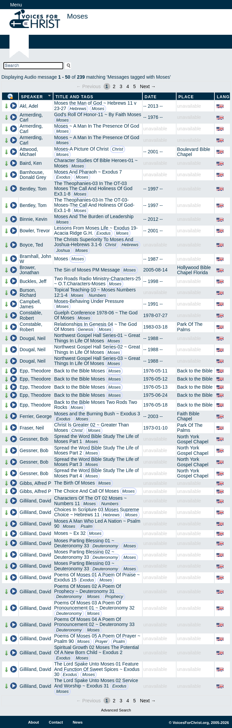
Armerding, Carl (31, 117)
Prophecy (114, 596)
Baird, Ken (31, 163)
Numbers (97, 295)
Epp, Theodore (35, 370)
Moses (98, 108)
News (78, 722)
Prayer (101, 641)
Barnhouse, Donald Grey (33, 175)
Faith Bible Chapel (188, 416)
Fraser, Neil (32, 428)
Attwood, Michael (29, 152)
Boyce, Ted (31, 245)
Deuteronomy (105, 546)
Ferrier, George (36, 416)
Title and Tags (74, 97)
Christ (117, 149)
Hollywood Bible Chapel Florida (194, 270)
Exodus (63, 177)
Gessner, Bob (34, 439)
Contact (56, 722)
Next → (148, 86)
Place (186, 97)
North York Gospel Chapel (193, 439)
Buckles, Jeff (33, 281)
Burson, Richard (28, 292)
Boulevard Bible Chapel (193, 152)
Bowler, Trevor (35, 230)
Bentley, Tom (33, 188)
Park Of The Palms (190, 326)
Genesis (85, 329)
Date (151, 97)
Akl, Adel (29, 106)
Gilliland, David (35, 500)
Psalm (86, 526)
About (33, 722)
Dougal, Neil (32, 338)
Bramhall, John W (35, 259)
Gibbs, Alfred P (35, 483)
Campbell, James (30, 304)
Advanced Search (116, 710)
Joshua (63, 250)
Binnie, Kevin (33, 219)
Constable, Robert (31, 315)
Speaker (32, 97)
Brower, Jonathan (29, 270)
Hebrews (78, 108)
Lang (223, 97)
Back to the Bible (195, 370)
